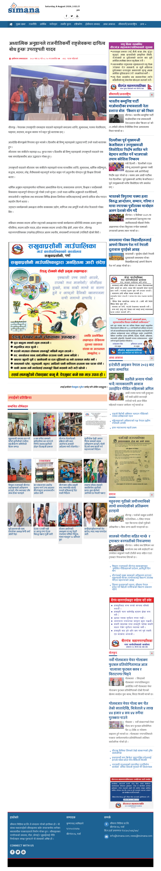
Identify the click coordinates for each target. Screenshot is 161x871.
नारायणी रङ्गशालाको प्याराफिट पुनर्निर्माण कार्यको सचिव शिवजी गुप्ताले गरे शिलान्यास (132, 763)
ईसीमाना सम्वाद (92, 24)
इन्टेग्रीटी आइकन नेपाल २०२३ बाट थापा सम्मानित (131, 364)
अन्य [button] (143, 24)
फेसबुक (75, 387)
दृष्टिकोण (78, 24)
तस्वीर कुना (66, 24)
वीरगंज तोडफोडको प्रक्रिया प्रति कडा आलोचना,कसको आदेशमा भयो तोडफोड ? (69, 443)
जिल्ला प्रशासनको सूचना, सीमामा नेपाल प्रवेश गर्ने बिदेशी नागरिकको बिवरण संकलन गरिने (132, 584)
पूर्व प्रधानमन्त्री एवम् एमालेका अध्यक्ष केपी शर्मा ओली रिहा (19, 531)
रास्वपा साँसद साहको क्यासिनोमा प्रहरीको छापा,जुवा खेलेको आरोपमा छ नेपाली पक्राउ (94, 489)
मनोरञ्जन (53, 24)
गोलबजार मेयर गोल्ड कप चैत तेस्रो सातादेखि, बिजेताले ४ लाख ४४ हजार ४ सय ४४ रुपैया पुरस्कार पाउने (131, 708)
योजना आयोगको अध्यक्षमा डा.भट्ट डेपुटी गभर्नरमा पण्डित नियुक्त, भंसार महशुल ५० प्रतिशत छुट (69, 534)
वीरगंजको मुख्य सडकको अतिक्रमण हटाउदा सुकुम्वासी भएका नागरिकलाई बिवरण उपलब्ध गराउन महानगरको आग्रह (132, 575)
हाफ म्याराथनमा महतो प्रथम (124, 425)
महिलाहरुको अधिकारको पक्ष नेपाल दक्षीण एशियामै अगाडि (131, 419)
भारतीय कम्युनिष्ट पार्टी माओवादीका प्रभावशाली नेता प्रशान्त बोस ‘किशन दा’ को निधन (131, 106)
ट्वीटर (82, 387)
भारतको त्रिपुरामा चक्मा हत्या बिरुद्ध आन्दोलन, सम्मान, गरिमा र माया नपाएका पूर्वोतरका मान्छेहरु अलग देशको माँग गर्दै (131, 204)
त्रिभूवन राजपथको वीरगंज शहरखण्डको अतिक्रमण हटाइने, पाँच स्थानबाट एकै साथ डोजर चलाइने (19, 489)
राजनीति (32, 24)
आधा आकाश (109, 24)
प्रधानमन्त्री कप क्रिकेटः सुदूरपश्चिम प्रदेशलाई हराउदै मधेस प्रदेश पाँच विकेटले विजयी (131, 756)
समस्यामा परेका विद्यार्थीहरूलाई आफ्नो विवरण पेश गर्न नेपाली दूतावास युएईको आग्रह (130, 245)
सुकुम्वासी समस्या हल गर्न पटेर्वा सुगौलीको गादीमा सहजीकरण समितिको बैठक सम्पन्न (19, 443)
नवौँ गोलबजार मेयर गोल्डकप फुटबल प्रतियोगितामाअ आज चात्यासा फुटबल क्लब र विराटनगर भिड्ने (128, 665)
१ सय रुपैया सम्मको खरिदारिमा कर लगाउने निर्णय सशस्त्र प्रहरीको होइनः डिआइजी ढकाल (43, 443)
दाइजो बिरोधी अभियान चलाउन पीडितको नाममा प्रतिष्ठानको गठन (130, 412)
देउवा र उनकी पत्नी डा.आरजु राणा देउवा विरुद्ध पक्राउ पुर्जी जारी (43, 531)
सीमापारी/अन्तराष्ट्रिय (127, 24)
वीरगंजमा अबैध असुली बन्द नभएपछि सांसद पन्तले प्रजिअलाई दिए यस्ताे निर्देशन (68, 489)
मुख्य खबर (21, 24)
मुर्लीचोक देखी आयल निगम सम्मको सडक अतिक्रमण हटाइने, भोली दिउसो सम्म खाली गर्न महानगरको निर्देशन (94, 444)
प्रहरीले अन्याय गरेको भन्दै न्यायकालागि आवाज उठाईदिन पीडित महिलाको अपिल (131, 381)
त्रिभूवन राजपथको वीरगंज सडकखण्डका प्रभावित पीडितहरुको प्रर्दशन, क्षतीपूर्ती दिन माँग (131, 566)
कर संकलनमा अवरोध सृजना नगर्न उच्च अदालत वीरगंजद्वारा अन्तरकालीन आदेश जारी (44, 489)
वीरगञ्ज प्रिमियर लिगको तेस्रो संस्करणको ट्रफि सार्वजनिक (132, 749)
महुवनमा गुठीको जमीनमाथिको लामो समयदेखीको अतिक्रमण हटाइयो (129, 504)
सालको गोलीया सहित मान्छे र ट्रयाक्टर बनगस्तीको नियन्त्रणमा (130, 536)
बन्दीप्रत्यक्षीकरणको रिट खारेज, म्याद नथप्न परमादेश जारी (95, 531)
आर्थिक (43, 24)
